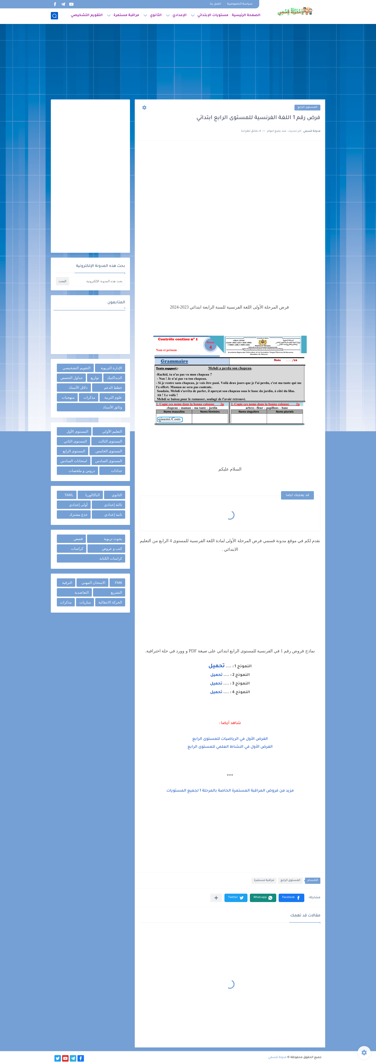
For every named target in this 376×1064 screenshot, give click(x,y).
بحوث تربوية (113, 539)
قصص (78, 539)
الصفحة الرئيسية (246, 16)
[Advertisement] (188, 62)
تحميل (216, 666)
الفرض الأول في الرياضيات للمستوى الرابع (230, 739)
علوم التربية (113, 397)
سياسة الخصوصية (240, 4)
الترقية (67, 583)
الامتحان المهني (93, 583)
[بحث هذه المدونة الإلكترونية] (97, 281)
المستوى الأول (77, 431)
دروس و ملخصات (82, 471)
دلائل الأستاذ (78, 387)
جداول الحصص (71, 378)
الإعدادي (179, 16)
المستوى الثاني (75, 441)
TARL (69, 495)
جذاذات (116, 471)
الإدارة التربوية (111, 368)
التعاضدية (82, 592)
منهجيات (68, 397)
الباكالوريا (92, 495)
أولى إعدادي (78, 505)
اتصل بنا (215, 4)
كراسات (77, 548)
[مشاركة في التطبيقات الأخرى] (216, 898)
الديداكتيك (114, 378)
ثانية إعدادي (113, 514)
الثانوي (156, 16)
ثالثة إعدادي (113, 505)
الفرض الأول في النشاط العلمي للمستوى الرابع (230, 747)
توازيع (95, 378)
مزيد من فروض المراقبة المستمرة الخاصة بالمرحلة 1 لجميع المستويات (230, 791)
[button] (291, 898)
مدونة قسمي (277, 1057)
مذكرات (89, 397)
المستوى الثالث (110, 441)
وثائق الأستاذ (112, 407)
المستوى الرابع (307, 107)
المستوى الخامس (108, 451)
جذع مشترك (78, 514)
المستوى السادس (108, 461)
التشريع (116, 592)
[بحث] (54, 16)
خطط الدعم (113, 387)
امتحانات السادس (73, 461)
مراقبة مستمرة (126, 16)
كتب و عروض (112, 548)
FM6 (118, 583)
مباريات (85, 602)
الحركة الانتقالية (110, 602)
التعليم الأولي (112, 431)
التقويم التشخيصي (87, 16)
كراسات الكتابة (111, 558)
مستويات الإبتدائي (212, 16)
